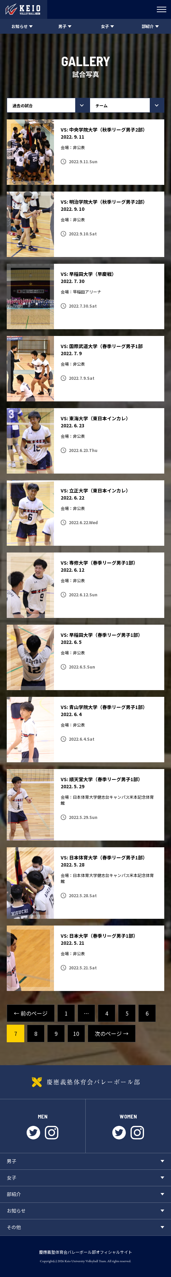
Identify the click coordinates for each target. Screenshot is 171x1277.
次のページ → (112, 1033)
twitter (33, 1132)
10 (76, 1033)
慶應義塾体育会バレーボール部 (85, 1082)
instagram (51, 1132)
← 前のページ (31, 1013)
